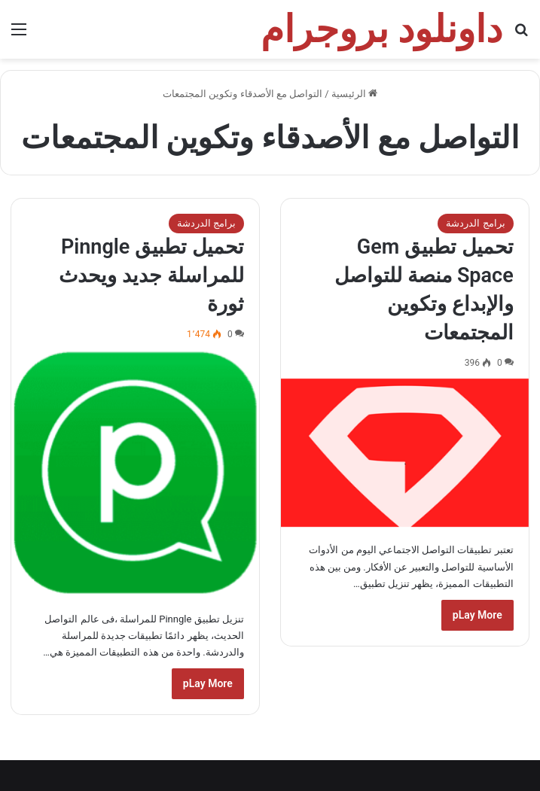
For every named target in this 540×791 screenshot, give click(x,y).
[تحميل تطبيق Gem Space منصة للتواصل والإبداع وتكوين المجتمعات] (404, 453)
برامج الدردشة (475, 223)
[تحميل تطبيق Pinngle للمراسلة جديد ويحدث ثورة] (134, 473)
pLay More (477, 615)
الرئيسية (354, 93)
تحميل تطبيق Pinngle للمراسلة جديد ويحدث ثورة (151, 275)
